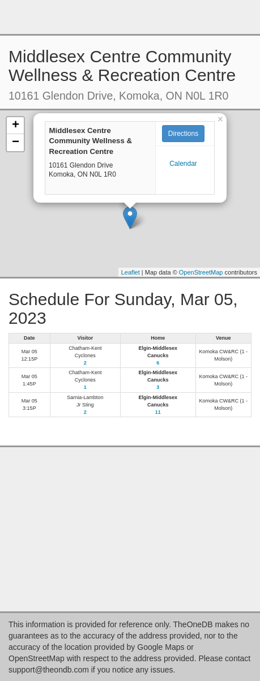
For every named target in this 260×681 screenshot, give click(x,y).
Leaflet (130, 272)
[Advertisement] (130, 17)
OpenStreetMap (201, 272)
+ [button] (15, 125)
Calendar (183, 164)
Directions (183, 134)
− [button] (15, 142)
